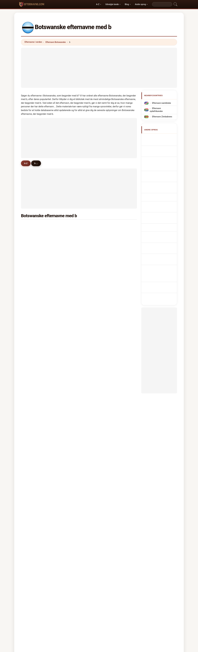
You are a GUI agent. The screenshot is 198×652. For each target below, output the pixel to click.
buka (109, 246)
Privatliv (133, 612)
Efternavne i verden (33, 42)
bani (109, 399)
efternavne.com (98, 600)
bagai (31, 288)
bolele (71, 295)
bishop (110, 350)
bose (31, 295)
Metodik (64, 612)
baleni (31, 350)
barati (110, 288)
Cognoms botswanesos (162, 170)
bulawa (71, 392)
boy (70, 232)
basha (110, 336)
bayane (32, 420)
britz (109, 406)
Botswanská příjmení (161, 195)
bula (109, 295)
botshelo (111, 225)
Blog (127, 4)
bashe (31, 322)
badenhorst (112, 378)
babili (110, 309)
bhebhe (111, 413)
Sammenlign (105, 612)
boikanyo (72, 225)
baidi (31, 343)
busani (32, 385)
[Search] (162, 4)
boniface (33, 357)
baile (70, 350)
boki (109, 420)
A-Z (97, 4)
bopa (70, 364)
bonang (111, 232)
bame (31, 253)
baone (32, 434)
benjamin (72, 246)
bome (31, 281)
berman (71, 441)
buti (70, 288)
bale (109, 260)
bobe (70, 336)
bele (31, 302)
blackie (71, 267)
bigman (32, 392)
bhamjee (33, 448)
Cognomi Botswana (160, 164)
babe (70, 427)
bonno (32, 260)
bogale (110, 267)
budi (109, 427)
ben (30, 239)
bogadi (32, 406)
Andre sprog (140, 4)
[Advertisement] (99, 68)
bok (70, 329)
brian (109, 322)
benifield (72, 434)
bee (109, 448)
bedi (31, 413)
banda (32, 232)
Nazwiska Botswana (160, 182)
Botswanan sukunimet (161, 201)
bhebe (71, 420)
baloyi (110, 364)
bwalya (32, 364)
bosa (70, 343)
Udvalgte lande (112, 4)
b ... (38, 163)
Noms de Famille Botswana (158, 149)
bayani (32, 274)
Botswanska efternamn (162, 219)
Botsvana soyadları (160, 225)
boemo (71, 253)
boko (31, 336)
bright (110, 329)
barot (31, 378)
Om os (77, 612)
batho (110, 371)
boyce (71, 385)
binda (70, 406)
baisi (70, 357)
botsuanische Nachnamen (157, 157)
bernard (32, 267)
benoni (110, 434)
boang (71, 378)
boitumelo (34, 225)
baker (70, 309)
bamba (110, 441)
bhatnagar (34, 455)
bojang (110, 274)
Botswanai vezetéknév (161, 206)
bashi (31, 315)
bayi (70, 413)
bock (70, 274)
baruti (31, 246)
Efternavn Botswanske (56, 42)
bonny (71, 448)
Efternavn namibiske (161, 103)
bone (31, 371)
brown (71, 239)
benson (32, 329)
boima (71, 302)
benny (31, 427)
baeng (110, 392)
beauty (110, 315)
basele (71, 322)
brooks (110, 302)
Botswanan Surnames (161, 142)
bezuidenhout (35, 399)
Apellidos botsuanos (160, 137)
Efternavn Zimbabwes (161, 116)
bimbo (110, 253)
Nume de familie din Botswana (160, 212)
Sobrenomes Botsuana (161, 176)
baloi (70, 281)
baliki (110, 239)
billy (109, 281)
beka (70, 371)
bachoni (72, 399)
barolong (111, 385)
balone (71, 315)
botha (71, 260)
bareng (32, 309)
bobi (31, 441)
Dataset (120, 612)
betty (109, 357)
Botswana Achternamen (156, 188)
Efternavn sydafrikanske (156, 109)
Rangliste (90, 612)
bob (109, 343)
